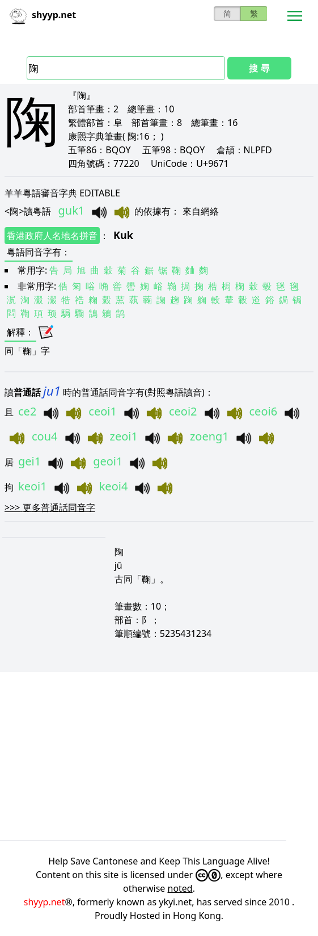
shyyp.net (44, 902)
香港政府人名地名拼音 (52, 235)
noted (180, 888)
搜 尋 (259, 68)
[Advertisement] (159, 756)
